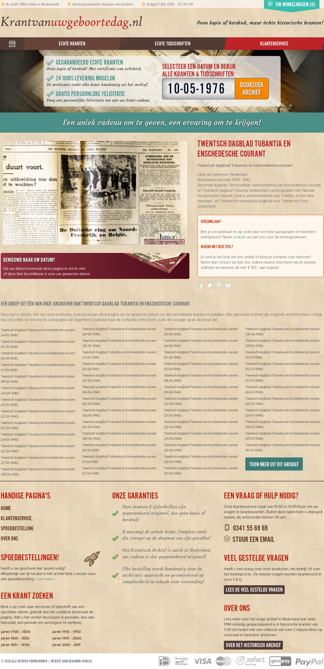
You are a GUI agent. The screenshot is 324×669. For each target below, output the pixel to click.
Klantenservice (16, 518)
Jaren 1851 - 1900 (15, 645)
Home (6, 508)
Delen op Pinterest (219, 285)
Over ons (9, 538)
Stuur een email (253, 539)
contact (239, 237)
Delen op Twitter (210, 285)
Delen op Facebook (200, 285)
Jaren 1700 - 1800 (15, 631)
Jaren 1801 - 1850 (15, 638)
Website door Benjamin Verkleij (71, 661)
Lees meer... (46, 579)
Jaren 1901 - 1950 (66, 631)
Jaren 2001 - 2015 (66, 645)
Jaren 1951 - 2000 (66, 638)
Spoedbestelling (17, 528)
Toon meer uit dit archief (274, 464)
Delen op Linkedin (228, 285)
